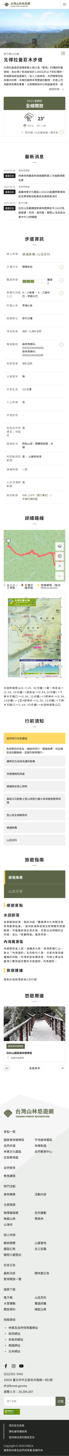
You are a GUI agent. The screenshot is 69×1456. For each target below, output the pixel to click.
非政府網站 (15, 1339)
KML (24, 495)
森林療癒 (9, 1194)
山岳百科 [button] (12, 840)
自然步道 (9, 1145)
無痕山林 (9, 1218)
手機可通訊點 (30, 499)
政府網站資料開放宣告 (22, 1437)
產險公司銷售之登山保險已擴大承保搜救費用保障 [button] (34, 800)
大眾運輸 (9, 1303)
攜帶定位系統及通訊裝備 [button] (21, 761)
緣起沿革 (40, 1309)
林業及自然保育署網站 (23, 1327)
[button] (34, 877)
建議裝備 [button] (12, 827)
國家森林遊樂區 (14, 1139)
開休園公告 (42, 1273)
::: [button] (1, 222)
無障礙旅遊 (11, 1212)
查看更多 (34, 1068)
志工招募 (40, 1248)
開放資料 (9, 1309)
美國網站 (14, 1345)
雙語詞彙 (40, 1303)
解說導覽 (9, 1243)
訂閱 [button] (60, 1401)
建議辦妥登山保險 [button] (17, 786)
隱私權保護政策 (18, 1431)
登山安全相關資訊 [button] (17, 815)
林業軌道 (40, 1145)
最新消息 (9, 1273)
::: (1, 1092)
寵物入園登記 (12, 1254)
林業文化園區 (12, 1151)
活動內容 (40, 1194)
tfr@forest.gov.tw (15, 1385)
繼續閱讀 (57, 89)
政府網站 (14, 1333)
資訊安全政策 (16, 1425)
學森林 (39, 1218)
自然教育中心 (43, 1151)
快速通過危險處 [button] (16, 774)
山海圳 (8, 1224)
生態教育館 (11, 1157)
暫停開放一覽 (12, 1279)
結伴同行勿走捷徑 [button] (17, 738)
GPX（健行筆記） (39, 495)
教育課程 (9, 1176)
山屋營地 (40, 1243)
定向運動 (40, 1212)
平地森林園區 (43, 1139)
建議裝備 (28, 254)
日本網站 (14, 1351)
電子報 (8, 1297)
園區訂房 (9, 1248)
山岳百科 (43, 254)
